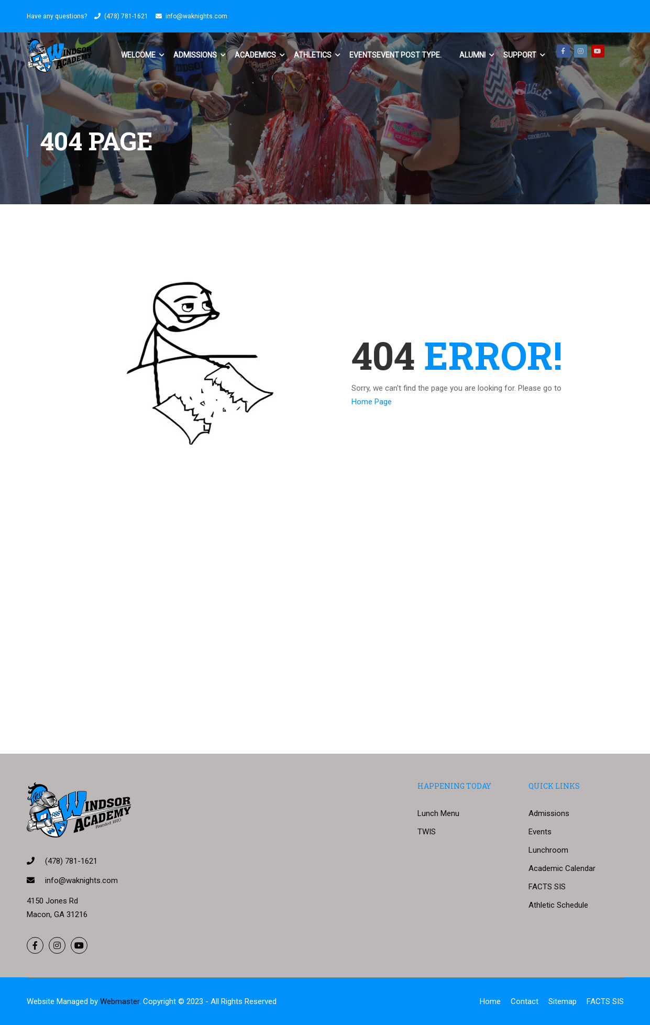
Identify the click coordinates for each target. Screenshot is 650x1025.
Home (490, 1001)
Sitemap (562, 1001)
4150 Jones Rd (52, 901)
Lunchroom (548, 850)
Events (395, 55)
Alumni (472, 55)
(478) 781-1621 (126, 16)
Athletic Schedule (558, 905)
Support (519, 55)
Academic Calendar (562, 868)
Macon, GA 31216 (57, 914)
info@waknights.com (196, 16)
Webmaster (119, 1001)
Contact (524, 1001)
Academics (255, 55)
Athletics (313, 55)
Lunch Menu (438, 813)
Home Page (371, 401)
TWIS (426, 831)
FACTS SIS (547, 886)
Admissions (195, 55)
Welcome (138, 55)
